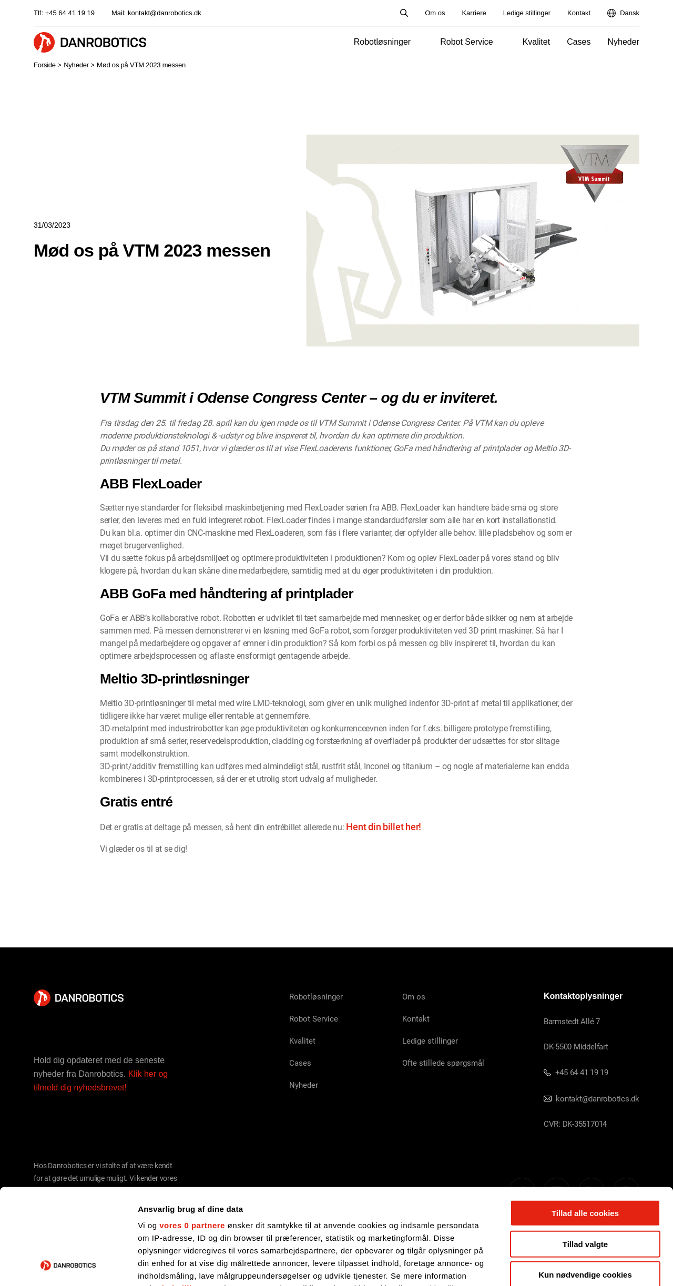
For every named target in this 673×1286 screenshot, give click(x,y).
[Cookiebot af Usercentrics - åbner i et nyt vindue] (68, 1265)
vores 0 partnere (192, 1135)
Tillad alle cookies (585, 1123)
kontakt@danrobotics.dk (164, 13)
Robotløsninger (382, 41)
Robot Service (466, 41)
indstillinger (186, 1199)
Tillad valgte (585, 1154)
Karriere (474, 13)
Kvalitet (536, 41)
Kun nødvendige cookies (585, 1185)
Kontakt (578, 13)
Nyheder (623, 41)
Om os (435, 13)
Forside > (48, 65)
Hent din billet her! (383, 826)
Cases (578, 41)
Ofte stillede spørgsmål (443, 1062)
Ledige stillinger (526, 13)
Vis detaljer (546, 1265)
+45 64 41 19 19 (70, 13)
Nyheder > (79, 65)
